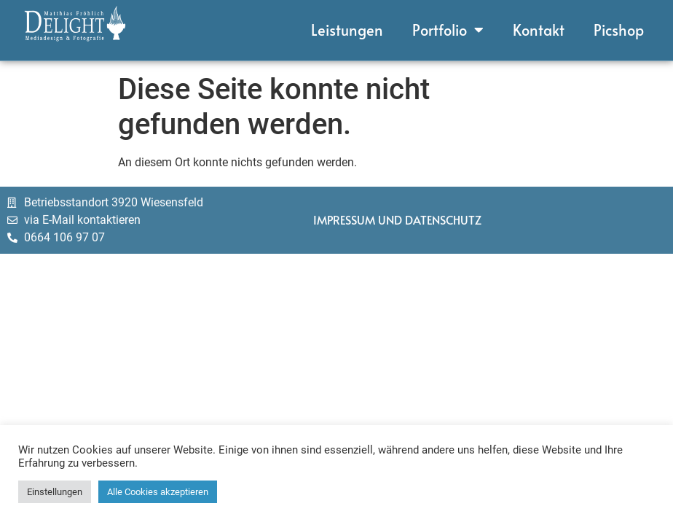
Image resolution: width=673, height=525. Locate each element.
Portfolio (448, 24)
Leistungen (347, 25)
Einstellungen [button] (54, 491)
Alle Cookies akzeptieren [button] (157, 491)
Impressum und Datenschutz (397, 225)
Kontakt (538, 25)
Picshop (619, 25)
